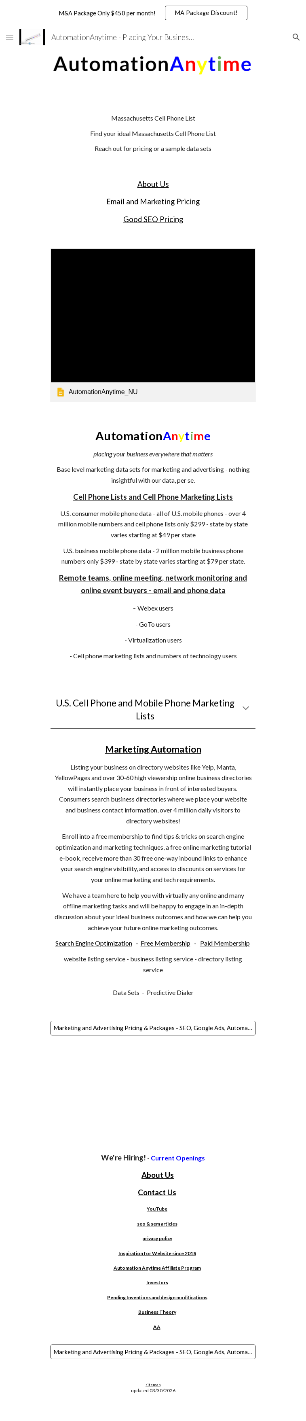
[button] (9, 37)
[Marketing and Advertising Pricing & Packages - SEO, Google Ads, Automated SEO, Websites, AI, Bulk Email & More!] (153, 1028)
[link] (153, 325)
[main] (153, 133)
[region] (153, 13)
